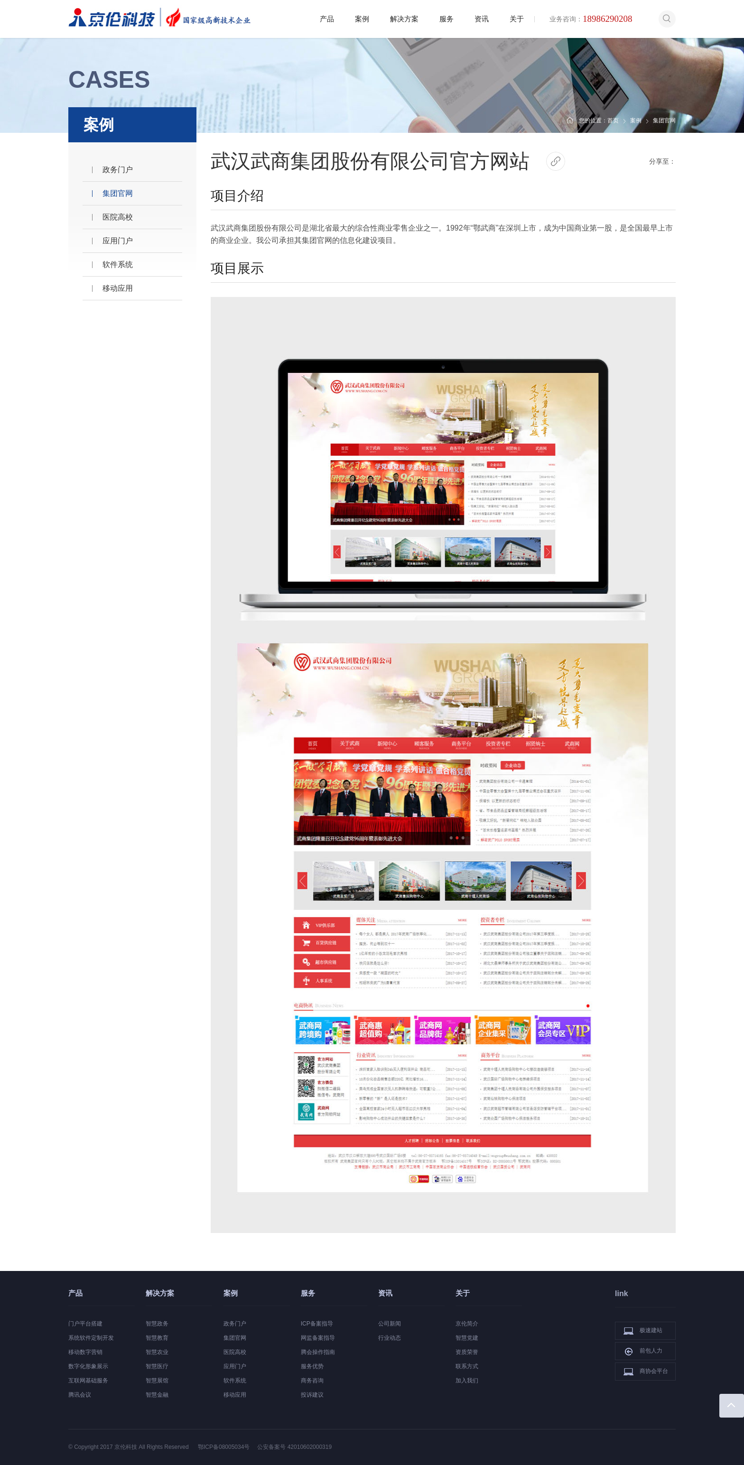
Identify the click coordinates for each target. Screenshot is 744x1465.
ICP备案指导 (317, 1323)
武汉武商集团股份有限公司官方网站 (370, 161)
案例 (362, 19)
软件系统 (117, 264)
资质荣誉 (467, 1352)
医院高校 (117, 217)
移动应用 (117, 288)
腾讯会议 (79, 1394)
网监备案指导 (318, 1338)
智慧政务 (157, 1323)
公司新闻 (389, 1323)
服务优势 (312, 1366)
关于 (517, 19)
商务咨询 (312, 1380)
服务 (446, 19)
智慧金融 (157, 1394)
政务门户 (117, 170)
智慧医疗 (157, 1366)
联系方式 (467, 1366)
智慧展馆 (157, 1380)
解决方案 (404, 19)
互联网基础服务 (88, 1380)
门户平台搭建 (85, 1323)
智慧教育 (157, 1338)
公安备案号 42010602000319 (294, 1447)
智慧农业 (157, 1352)
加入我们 (467, 1380)
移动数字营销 (85, 1352)
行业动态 (389, 1338)
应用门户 (117, 241)
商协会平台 (645, 1371)
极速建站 (642, 1330)
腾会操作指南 (318, 1352)
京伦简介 (467, 1323)
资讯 (481, 19)
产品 (327, 19)
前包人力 (642, 1351)
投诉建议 (312, 1394)
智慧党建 (467, 1338)
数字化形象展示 (88, 1366)
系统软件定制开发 (91, 1338)
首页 (613, 120)
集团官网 (117, 193)
